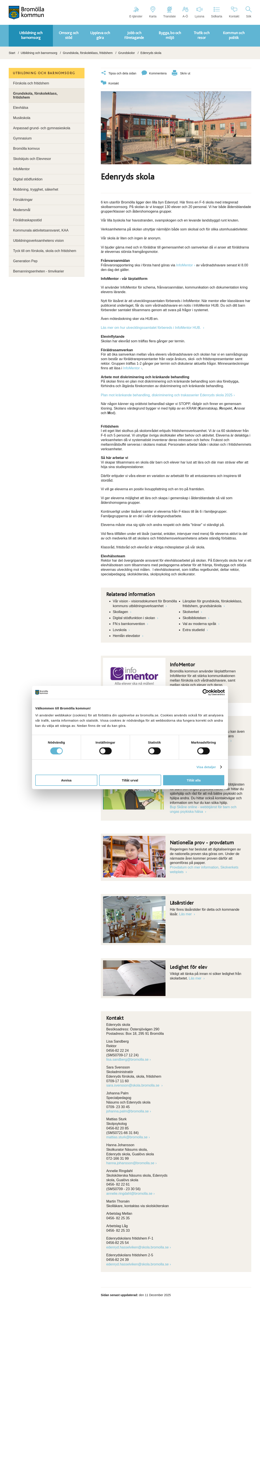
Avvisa (66, 780)
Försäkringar (23, 200)
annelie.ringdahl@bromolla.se (129, 1193)
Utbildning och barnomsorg (39, 53)
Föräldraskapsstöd (27, 220)
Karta (152, 12)
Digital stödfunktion (27, 179)
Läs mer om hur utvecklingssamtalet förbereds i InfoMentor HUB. (151, 327)
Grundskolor (126, 53)
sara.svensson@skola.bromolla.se (133, 1085)
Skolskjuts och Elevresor (32, 159)
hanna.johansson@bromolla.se (130, 1163)
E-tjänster (135, 12)
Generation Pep (25, 261)
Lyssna (199, 12)
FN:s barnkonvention (129, 624)
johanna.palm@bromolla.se (127, 1111)
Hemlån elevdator (127, 636)
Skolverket (191, 612)
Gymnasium (22, 138)
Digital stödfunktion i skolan (134, 618)
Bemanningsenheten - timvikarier (38, 271)
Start (12, 53)
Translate (169, 12)
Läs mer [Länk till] (186, 914)
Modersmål (21, 210)
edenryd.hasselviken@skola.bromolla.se (137, 1247)
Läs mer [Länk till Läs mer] (195, 978)
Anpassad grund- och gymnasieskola (41, 128)
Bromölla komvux (26, 148)
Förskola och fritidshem (31, 83)
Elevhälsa (20, 107)
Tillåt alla (194, 780)
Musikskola (21, 118)
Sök (248, 12)
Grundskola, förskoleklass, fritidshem (88, 53)
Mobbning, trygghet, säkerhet (35, 189)
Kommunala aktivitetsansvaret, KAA (40, 230)
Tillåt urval (130, 780)
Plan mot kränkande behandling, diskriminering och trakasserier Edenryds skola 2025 (167, 395)
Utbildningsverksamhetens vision (38, 240)
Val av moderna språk (199, 624)
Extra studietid (194, 630)
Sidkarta (216, 12)
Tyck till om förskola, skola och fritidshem (44, 251)
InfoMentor (184, 265)
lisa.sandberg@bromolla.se (127, 1059)
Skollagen (121, 612)
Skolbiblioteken (194, 618)
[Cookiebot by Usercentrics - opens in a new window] (206, 692)
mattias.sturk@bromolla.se (127, 1137)
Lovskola (120, 630)
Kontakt (234, 12)
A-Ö (185, 12)
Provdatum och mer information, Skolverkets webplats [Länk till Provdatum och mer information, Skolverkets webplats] (204, 869)
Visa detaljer (206, 767)
